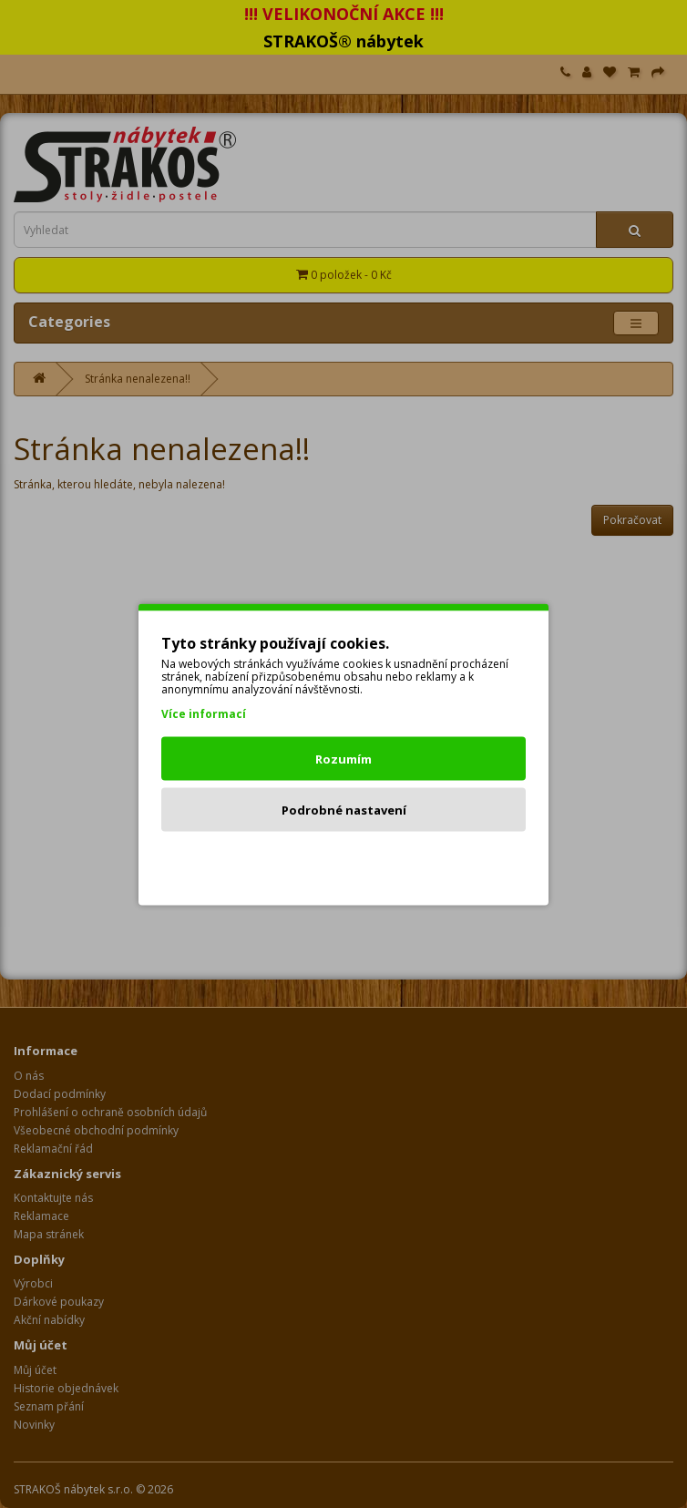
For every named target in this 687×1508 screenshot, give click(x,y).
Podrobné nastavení (344, 809)
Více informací (203, 713)
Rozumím (343, 758)
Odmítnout (344, 860)
